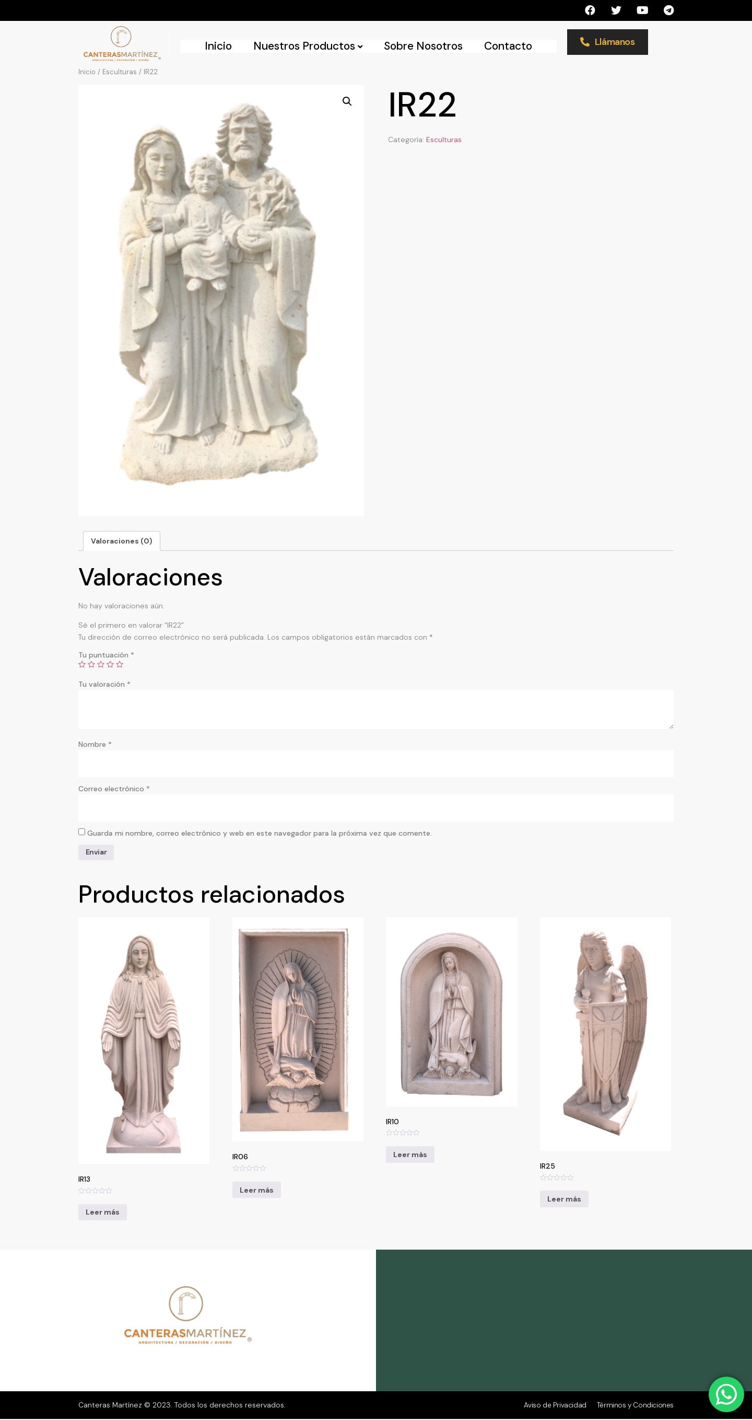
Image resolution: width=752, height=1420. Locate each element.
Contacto (508, 46)
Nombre (95, 744)
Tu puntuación (106, 655)
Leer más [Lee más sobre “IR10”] (410, 1155)
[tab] (121, 541)
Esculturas (119, 71)
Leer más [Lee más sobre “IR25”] (564, 1200)
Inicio (218, 46)
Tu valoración (104, 684)
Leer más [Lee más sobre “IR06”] (257, 1191)
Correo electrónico (114, 789)
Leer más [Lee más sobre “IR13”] (103, 1213)
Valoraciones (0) (121, 541)
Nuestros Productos (307, 46)
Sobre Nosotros (423, 46)
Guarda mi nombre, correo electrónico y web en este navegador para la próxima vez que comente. (259, 834)
